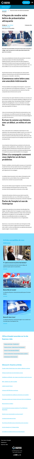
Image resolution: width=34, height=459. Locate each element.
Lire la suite (5, 268)
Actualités (4, 10)
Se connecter (26, 2)
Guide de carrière (5, 6)
